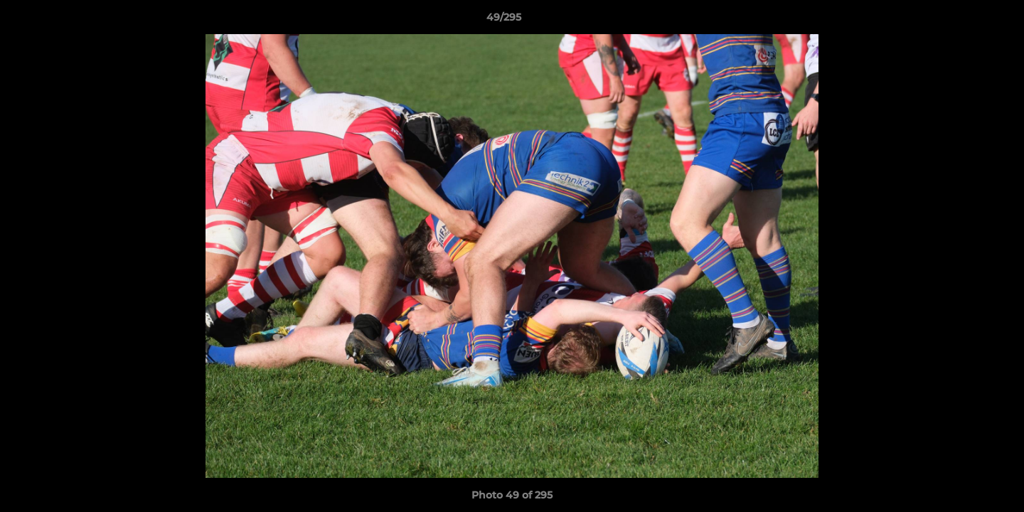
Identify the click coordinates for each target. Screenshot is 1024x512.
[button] (964, 20)
